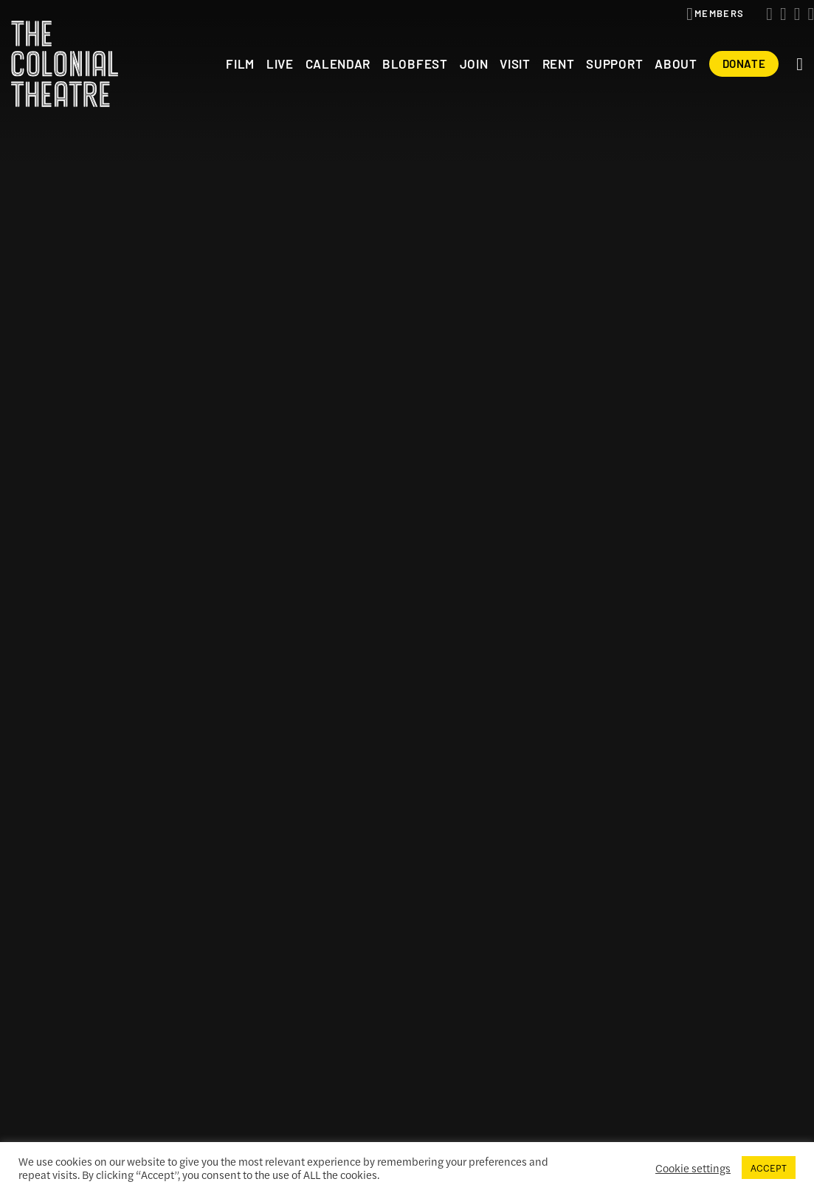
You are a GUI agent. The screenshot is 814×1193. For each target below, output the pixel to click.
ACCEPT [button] (769, 1168)
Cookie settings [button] (693, 1168)
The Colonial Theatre (64, 64)
